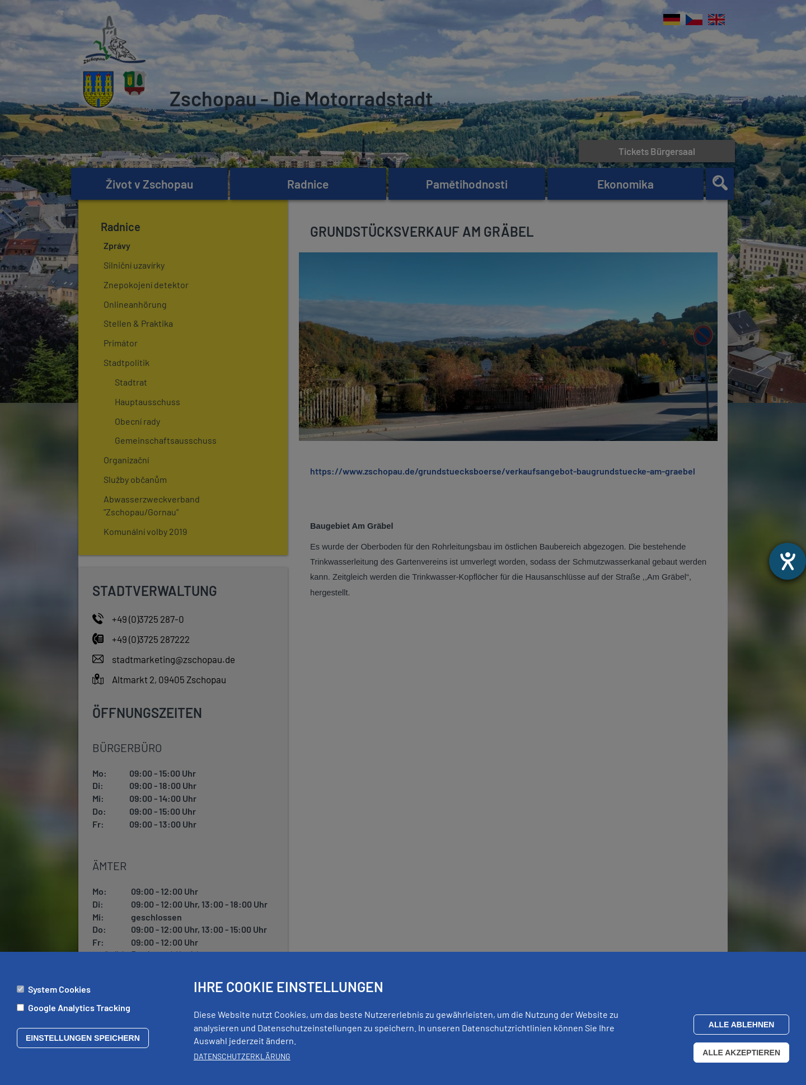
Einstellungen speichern (83, 1043)
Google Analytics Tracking (79, 1012)
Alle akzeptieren (741, 1057)
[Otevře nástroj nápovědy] (787, 561)
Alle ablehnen (742, 1029)
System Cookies (59, 994)
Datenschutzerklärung (242, 1061)
